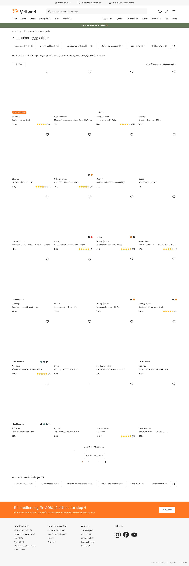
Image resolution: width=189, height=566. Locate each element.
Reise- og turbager (113, 46)
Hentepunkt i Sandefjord (24, 546)
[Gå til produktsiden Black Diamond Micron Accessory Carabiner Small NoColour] (73, 90)
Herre (14, 19)
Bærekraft (85, 546)
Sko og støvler (45, 19)
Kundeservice (171, 19)
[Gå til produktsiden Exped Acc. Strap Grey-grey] (158, 152)
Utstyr (32, 19)
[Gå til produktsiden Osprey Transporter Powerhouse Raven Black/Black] (31, 214)
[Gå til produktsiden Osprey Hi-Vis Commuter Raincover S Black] (73, 214)
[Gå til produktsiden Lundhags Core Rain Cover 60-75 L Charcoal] (115, 339)
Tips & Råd (19, 542)
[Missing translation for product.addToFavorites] (47, 72)
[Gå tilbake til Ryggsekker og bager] (14, 37)
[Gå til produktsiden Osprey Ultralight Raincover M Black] (158, 90)
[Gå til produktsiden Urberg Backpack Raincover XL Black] (115, 277)
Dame (23, 19)
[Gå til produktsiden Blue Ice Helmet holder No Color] (31, 152)
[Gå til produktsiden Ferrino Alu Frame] (115, 401)
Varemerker (156, 19)
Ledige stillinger (88, 542)
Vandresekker (24, 46)
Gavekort (52, 542)
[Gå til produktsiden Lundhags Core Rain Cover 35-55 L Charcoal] (158, 401)
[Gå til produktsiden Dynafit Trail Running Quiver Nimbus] (73, 401)
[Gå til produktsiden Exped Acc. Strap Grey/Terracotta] (73, 277)
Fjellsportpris (132, 19)
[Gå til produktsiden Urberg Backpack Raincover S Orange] (115, 214)
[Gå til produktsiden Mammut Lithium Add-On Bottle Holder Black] (158, 339)
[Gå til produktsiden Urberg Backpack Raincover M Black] (158, 277)
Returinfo (18, 538)
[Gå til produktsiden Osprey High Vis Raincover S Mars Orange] (115, 152)
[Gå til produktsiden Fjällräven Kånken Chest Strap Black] (31, 401)
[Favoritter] (160, 11)
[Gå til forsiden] (24, 11)
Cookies (184, 562)
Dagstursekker (49, 46)
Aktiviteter (67, 19)
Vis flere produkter (94, 456)
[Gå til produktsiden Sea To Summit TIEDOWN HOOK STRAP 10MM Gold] (158, 214)
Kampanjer (107, 19)
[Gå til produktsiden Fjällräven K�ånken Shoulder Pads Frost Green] (31, 339)
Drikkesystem (160, 46)
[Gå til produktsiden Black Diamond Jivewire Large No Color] (115, 90)
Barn (57, 19)
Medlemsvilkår (87, 538)
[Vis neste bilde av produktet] (173, 46)
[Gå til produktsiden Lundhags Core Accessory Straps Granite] (31, 277)
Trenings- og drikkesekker (80, 46)
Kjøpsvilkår (173, 562)
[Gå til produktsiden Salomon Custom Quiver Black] (31, 90)
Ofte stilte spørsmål (23, 530)
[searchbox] (99, 11)
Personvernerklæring (158, 562)
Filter (19, 64)
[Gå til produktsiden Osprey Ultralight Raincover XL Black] (73, 339)
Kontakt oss (19, 550)
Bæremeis (137, 46)
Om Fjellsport (87, 530)
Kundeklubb (86, 534)
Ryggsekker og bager (26, 31)
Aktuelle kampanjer (56, 530)
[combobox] (96, 11)
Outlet (144, 19)
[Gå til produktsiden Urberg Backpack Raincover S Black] (73, 152)
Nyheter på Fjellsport (57, 534)
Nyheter (119, 19)
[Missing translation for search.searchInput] (49, 11)
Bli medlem (167, 510)
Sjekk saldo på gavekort (24, 534)
